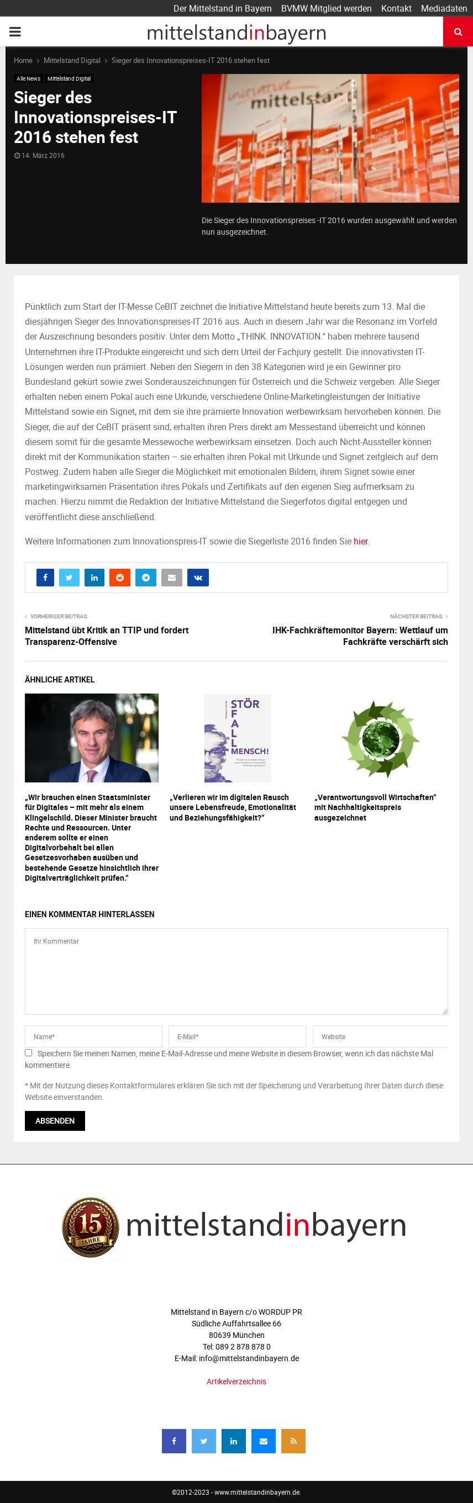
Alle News (28, 78)
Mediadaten (444, 8)
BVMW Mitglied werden (326, 8)
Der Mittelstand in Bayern (223, 8)
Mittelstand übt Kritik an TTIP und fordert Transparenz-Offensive (106, 636)
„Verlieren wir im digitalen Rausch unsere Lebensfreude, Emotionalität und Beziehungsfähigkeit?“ (233, 807)
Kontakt (396, 8)
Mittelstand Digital (69, 78)
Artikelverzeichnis (236, 1381)
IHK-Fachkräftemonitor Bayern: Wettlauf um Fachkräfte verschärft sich (360, 636)
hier (360, 541)
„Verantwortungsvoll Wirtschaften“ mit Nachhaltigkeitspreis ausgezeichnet (375, 807)
